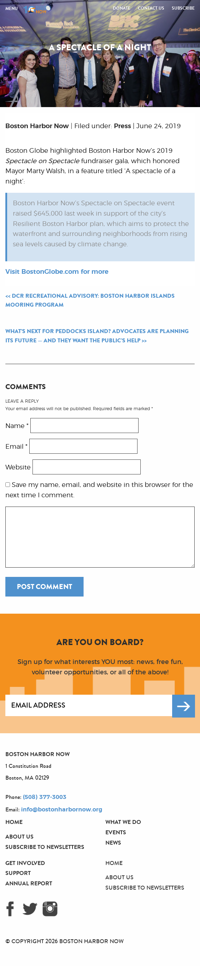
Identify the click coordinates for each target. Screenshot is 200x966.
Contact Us (151, 8)
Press (122, 126)
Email (16, 447)
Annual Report (28, 883)
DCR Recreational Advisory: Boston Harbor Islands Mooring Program (90, 301)
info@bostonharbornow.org (61, 809)
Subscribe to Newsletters (44, 847)
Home (13, 822)
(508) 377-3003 (44, 797)
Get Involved (25, 863)
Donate (121, 8)
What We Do (123, 822)
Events (115, 832)
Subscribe (183, 8)
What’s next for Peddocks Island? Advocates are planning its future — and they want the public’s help (97, 336)
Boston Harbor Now (37, 126)
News (113, 843)
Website (18, 467)
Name (17, 426)
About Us (19, 836)
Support (18, 873)
